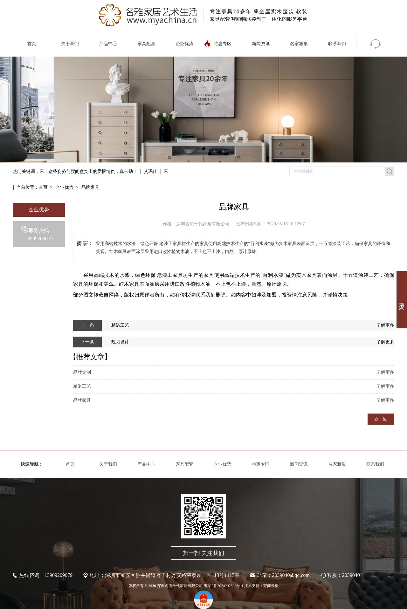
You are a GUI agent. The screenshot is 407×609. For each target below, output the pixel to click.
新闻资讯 (261, 43)
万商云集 (271, 586)
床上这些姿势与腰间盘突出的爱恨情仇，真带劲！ (88, 171)
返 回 (381, 419)
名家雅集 (299, 43)
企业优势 (184, 43)
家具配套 (146, 43)
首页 (31, 43)
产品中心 (108, 43)
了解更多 (385, 325)
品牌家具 (90, 187)
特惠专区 (222, 43)
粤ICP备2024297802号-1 (224, 586)
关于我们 (70, 43)
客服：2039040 (343, 575)
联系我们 (337, 43)
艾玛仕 (150, 171)
